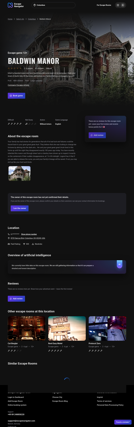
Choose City (57, 397)
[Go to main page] (16, 5)
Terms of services (104, 401)
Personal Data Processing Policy (110, 405)
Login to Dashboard (16, 397)
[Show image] (19, 173)
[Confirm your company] (20, 208)
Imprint (100, 397)
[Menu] (120, 5)
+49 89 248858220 (16, 414)
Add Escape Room (15, 401)
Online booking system (17, 405)
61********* (15, 234)
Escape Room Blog (60, 401)
